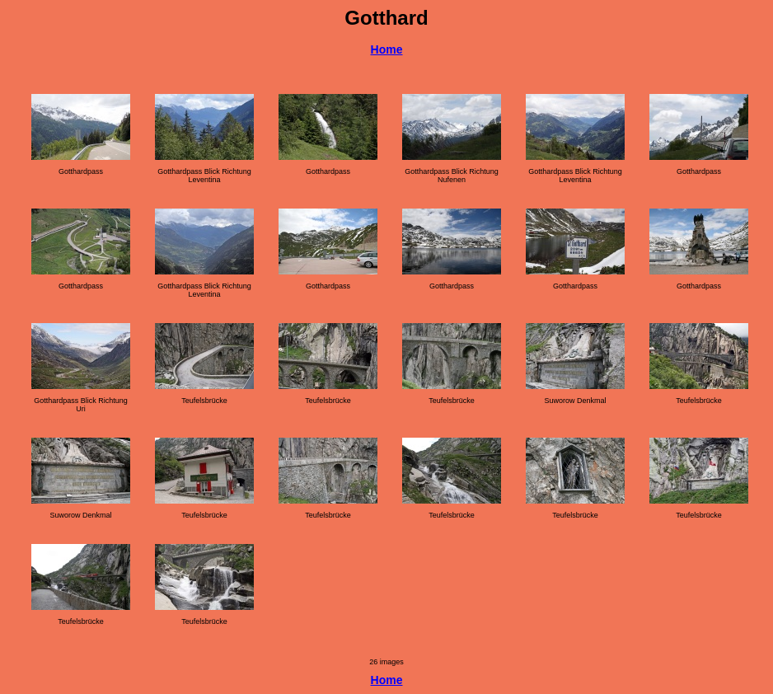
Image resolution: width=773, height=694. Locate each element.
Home (387, 49)
